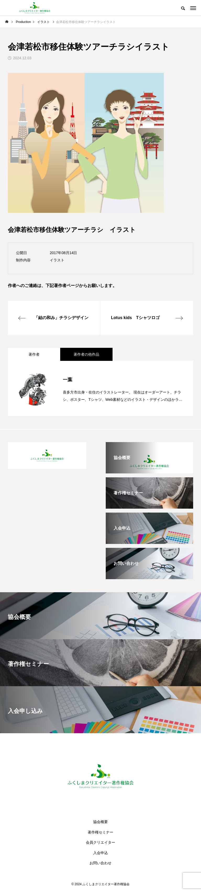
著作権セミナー (100, 832)
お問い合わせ (100, 863)
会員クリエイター (100, 842)
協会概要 (100, 822)
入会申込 (100, 853)
